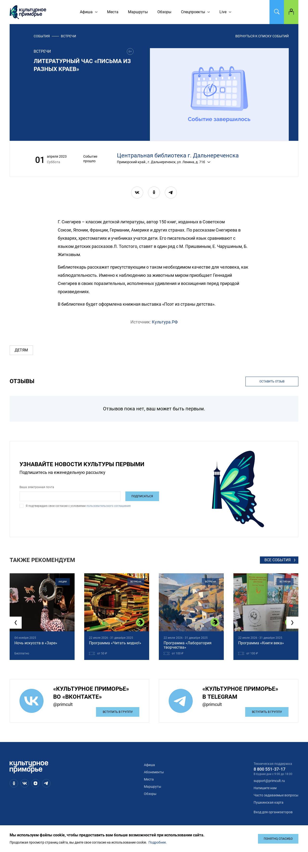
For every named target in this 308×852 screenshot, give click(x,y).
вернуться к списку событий (262, 36)
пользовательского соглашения (108, 506)
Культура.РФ (165, 321)
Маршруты (152, 786)
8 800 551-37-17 (269, 769)
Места (149, 779)
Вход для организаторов (273, 812)
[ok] (154, 193)
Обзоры (150, 794)
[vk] (137, 193)
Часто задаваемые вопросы (276, 795)
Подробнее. (157, 842)
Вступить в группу (118, 712)
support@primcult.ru (269, 781)
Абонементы (154, 772)
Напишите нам (265, 788)
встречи (68, 36)
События (42, 36)
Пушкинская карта (268, 802)
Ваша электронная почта (36, 487)
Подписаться (142, 496)
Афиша (149, 765)
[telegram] (171, 193)
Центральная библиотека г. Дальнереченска (178, 155)
